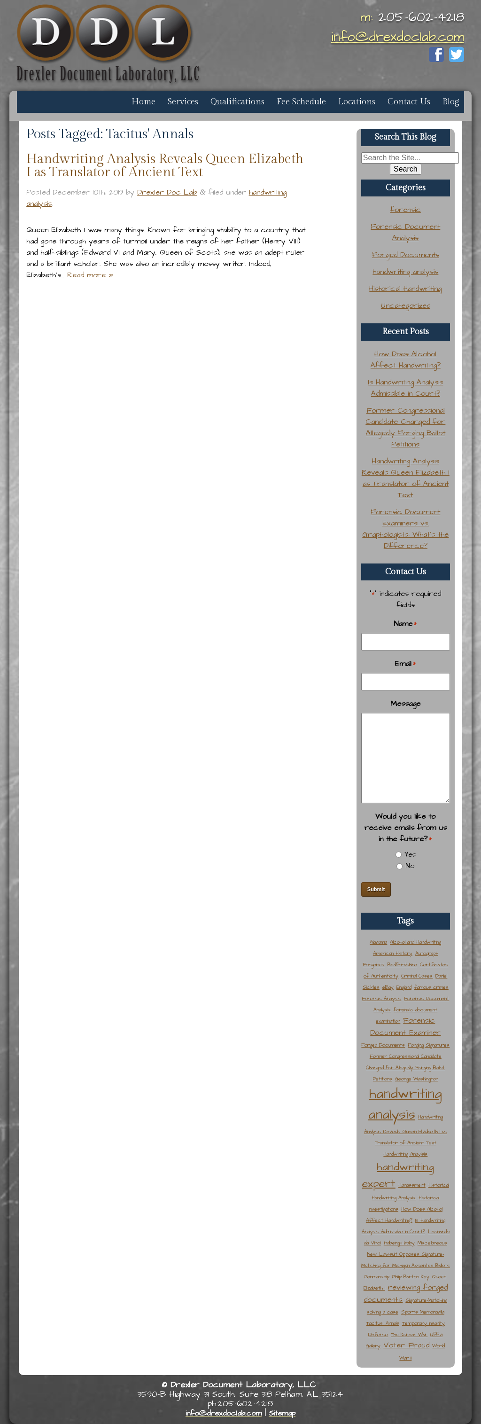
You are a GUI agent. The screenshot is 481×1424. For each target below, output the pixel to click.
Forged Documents (405, 255)
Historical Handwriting (405, 288)
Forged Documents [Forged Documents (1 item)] (383, 1044)
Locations (356, 102)
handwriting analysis (405, 271)
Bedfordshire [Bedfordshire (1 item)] (402, 964)
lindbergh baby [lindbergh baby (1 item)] (399, 1242)
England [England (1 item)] (403, 987)
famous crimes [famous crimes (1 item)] (431, 987)
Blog (450, 102)
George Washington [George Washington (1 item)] (416, 1078)
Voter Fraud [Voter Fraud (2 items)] (406, 1345)
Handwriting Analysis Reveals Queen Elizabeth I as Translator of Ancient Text (164, 165)
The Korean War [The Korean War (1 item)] (409, 1334)
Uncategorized (405, 305)
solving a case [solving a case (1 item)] (382, 1311)
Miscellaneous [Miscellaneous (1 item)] (432, 1242)
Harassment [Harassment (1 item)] (412, 1185)
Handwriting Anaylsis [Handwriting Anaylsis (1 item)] (405, 1154)
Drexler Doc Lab (167, 192)
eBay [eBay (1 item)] (388, 987)
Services (183, 102)
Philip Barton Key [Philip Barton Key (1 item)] (410, 1276)
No (409, 866)
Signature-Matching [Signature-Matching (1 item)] (426, 1300)
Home (143, 102)
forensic (405, 209)
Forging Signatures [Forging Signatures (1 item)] (429, 1044)
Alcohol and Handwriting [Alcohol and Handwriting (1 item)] (415, 942)
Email (405, 663)
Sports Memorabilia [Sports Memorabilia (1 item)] (422, 1311)
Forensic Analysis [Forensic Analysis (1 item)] (381, 998)
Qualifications (237, 102)
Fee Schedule (301, 102)
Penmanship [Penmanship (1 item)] (377, 1276)
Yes (410, 855)
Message (405, 703)
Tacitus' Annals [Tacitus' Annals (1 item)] (382, 1323)
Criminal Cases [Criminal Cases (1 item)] (417, 975)
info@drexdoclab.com (397, 37)
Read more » (90, 275)
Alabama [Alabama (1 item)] (378, 942)
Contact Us (409, 102)
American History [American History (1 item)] (392, 953)
